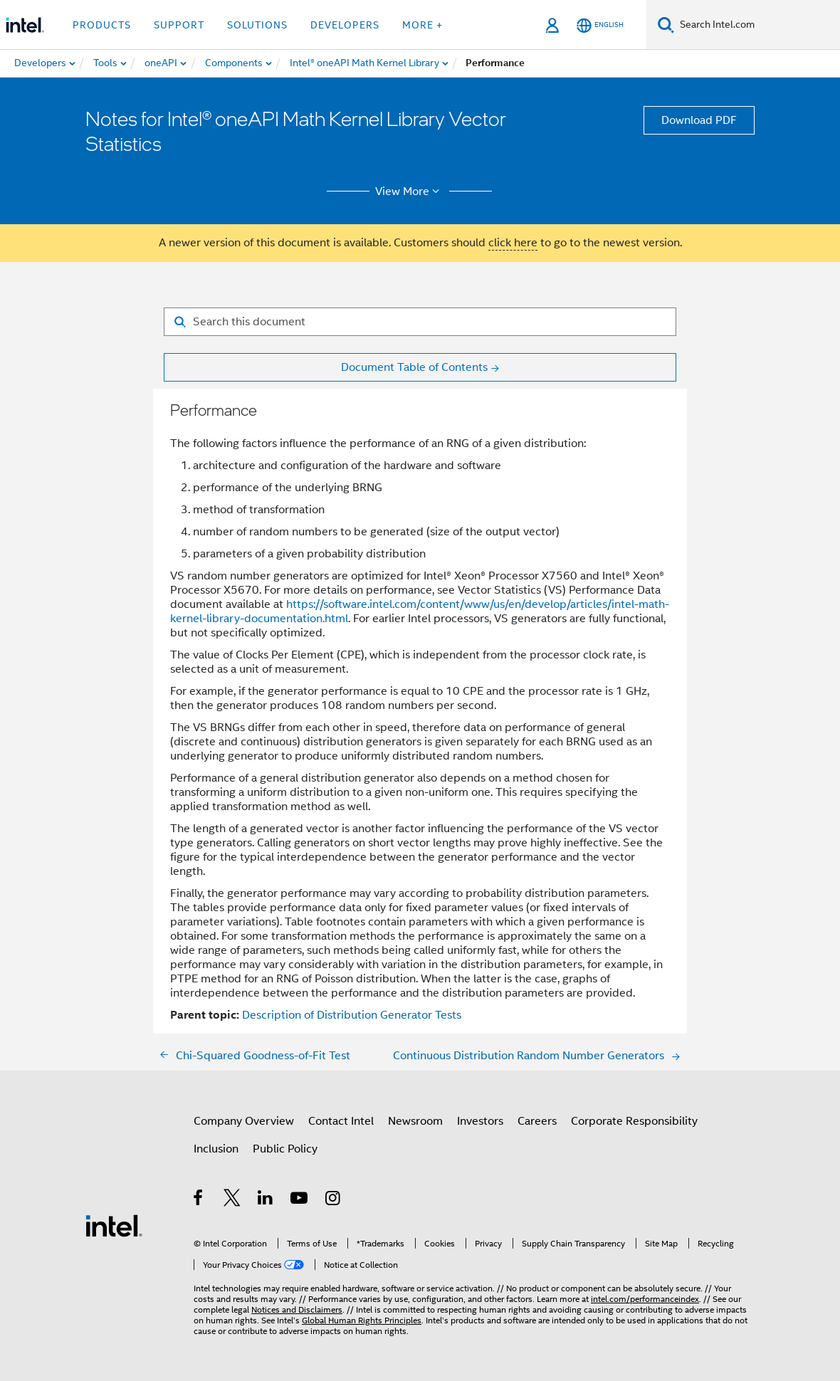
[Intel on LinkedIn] (266, 1200)
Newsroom (415, 1121)
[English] (600, 25)
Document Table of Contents (414, 367)
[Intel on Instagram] (333, 1200)
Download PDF (699, 120)
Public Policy (285, 1149)
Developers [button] (344, 25)
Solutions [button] (257, 25)
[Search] (666, 24)
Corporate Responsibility (634, 1121)
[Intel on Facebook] (199, 1200)
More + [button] (422, 25)
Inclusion (216, 1149)
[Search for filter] (420, 322)
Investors (480, 1121)
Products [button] (102, 25)
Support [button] (179, 25)
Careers (537, 1121)
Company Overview (244, 1121)
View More (409, 191)
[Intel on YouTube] (300, 1200)
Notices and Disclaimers (296, 1309)
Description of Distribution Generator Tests (351, 1015)
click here (512, 243)
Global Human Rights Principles (361, 1320)
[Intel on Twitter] (232, 1200)
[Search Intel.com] (757, 25)
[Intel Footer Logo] (113, 1225)
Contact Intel (341, 1121)
